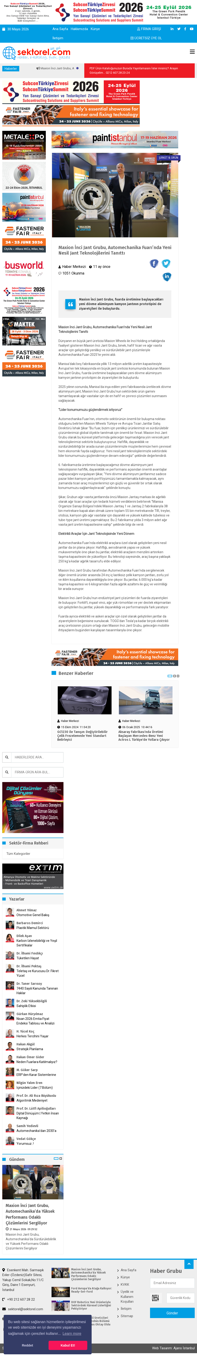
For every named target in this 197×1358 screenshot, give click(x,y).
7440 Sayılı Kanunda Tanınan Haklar (37, 991)
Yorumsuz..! (25, 1143)
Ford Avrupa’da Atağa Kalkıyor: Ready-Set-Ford (91, 1290)
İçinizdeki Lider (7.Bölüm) (34, 1087)
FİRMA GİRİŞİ (149, 29)
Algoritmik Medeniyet (31, 1100)
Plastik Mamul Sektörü (32, 928)
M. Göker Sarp (27, 1070)
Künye (95, 29)
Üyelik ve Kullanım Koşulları (127, 1297)
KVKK (125, 1284)
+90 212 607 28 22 (18, 1299)
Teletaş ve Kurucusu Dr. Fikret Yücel (37, 973)
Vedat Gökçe (26, 1139)
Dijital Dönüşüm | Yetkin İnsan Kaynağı (37, 1115)
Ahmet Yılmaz (26, 910)
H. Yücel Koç (25, 1031)
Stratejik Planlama (29, 1049)
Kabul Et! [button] (68, 1345)
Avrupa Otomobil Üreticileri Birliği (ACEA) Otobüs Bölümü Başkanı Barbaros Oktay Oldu (90, 1321)
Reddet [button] (27, 1345)
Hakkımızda (79, 29)
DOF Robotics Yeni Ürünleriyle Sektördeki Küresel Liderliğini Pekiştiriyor (91, 1305)
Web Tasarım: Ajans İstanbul (173, 1348)
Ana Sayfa (60, 29)
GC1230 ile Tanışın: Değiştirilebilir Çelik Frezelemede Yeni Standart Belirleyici (82, 736)
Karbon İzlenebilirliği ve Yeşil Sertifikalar (36, 943)
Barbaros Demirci (29, 923)
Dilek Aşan (24, 936)
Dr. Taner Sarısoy (29, 984)
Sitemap (127, 1316)
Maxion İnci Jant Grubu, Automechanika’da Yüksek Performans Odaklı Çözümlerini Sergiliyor (30, 1214)
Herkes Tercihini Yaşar (32, 1036)
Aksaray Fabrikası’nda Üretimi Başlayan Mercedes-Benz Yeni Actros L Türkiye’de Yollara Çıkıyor (144, 736)
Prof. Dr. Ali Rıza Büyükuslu (36, 1096)
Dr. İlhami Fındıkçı (29, 953)
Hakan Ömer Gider (30, 1057)
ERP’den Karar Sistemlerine (36, 1075)
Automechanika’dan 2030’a (36, 1131)
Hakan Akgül (25, 1044)
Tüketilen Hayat (29, 958)
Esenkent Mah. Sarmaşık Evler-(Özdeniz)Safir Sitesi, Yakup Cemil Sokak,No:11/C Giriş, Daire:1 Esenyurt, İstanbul (23, 1280)
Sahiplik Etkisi (26, 1006)
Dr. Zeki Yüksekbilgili (31, 1001)
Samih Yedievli (27, 1126)
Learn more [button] (72, 1334)
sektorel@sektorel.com (22, 1309)
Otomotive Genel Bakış (32, 915)
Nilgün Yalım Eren (29, 1083)
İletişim (57, 38)
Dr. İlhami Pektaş (28, 966)
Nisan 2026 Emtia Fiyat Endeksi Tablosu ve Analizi (35, 1021)
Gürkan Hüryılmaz (29, 1014)
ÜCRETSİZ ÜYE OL (146, 38)
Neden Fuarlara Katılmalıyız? (36, 1062)
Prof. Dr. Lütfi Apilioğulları (36, 1109)
